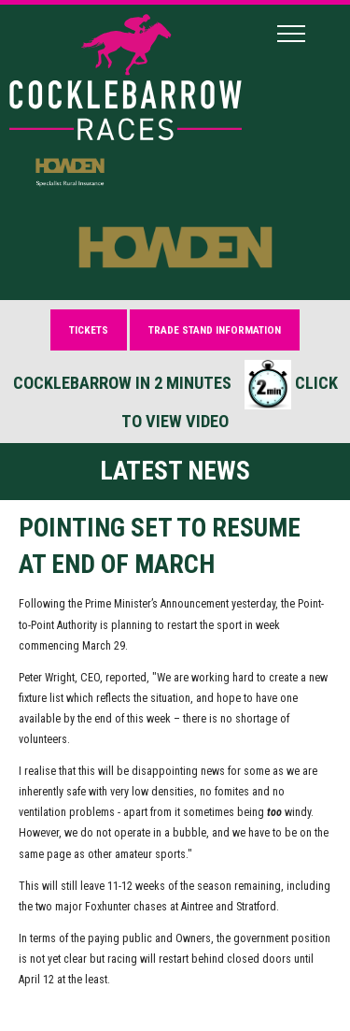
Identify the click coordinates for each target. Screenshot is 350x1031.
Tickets (88, 330)
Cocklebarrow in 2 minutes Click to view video (175, 395)
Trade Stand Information (214, 330)
